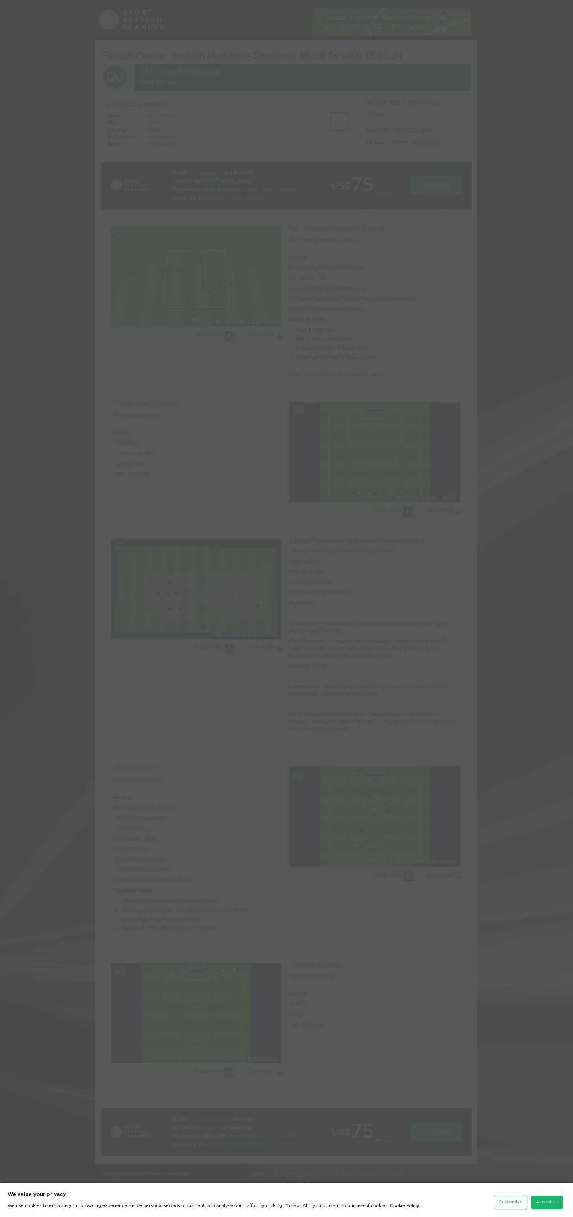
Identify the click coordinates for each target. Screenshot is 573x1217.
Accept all (547, 1198)
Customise (510, 1198)
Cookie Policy (404, 1201)
